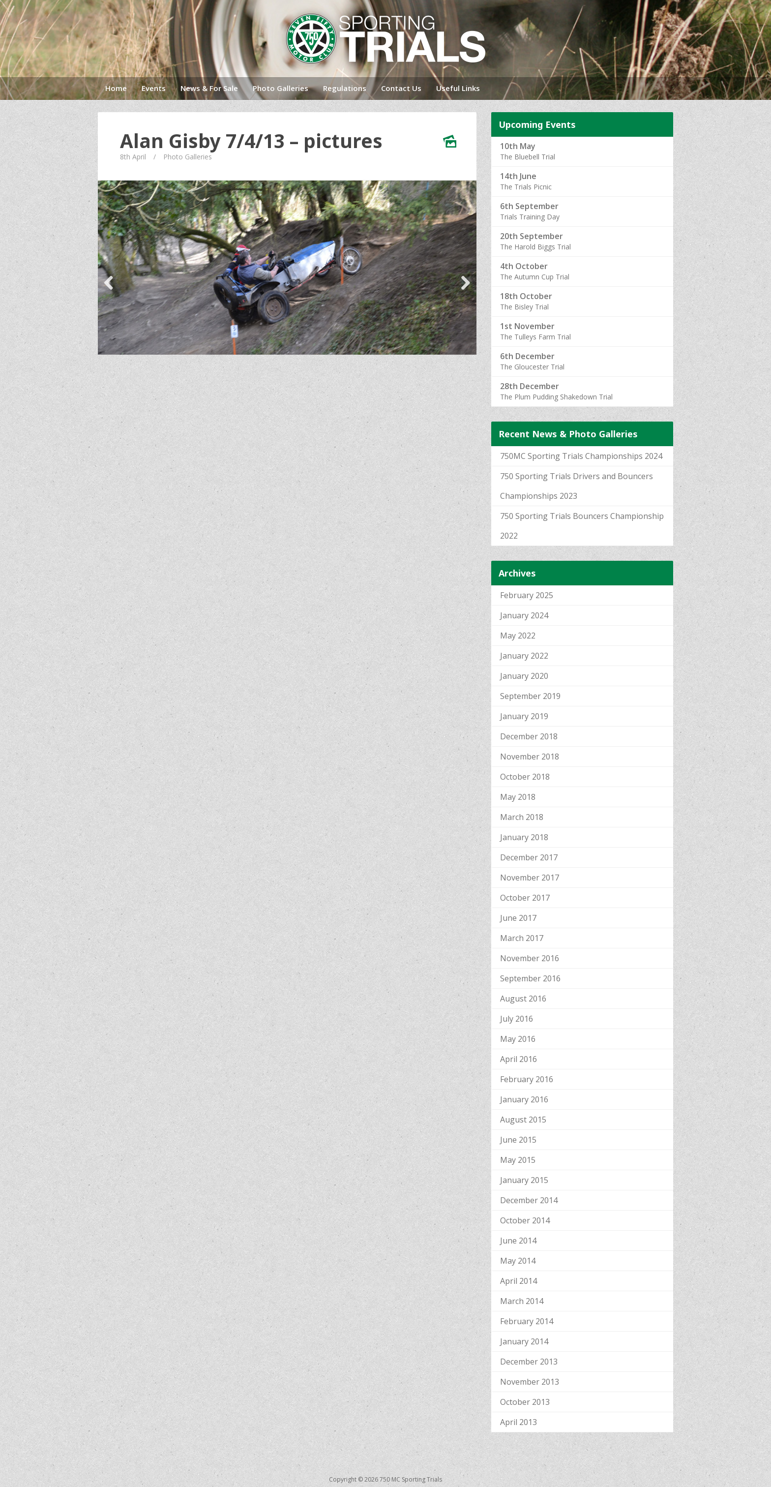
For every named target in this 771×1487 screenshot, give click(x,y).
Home (116, 88)
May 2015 (517, 1159)
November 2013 (529, 1381)
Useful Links (458, 88)
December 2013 (529, 1361)
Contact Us (401, 88)
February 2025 (526, 595)
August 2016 (523, 998)
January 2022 (524, 655)
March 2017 (521, 938)
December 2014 (529, 1200)
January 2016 (524, 1099)
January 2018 (524, 837)
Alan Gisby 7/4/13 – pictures (251, 140)
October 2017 (525, 897)
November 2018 (529, 756)
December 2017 (529, 857)
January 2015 (524, 1180)
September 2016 (530, 978)
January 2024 (524, 615)
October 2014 (525, 1220)
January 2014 (524, 1341)
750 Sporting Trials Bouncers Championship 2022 (582, 526)
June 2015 (518, 1139)
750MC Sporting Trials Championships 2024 (581, 456)
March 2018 (521, 817)
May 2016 (517, 1038)
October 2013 (525, 1401)
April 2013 (518, 1422)
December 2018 (529, 736)
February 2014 (526, 1321)
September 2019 (530, 696)
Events (154, 88)
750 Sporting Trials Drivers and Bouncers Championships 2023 (576, 486)
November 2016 (529, 958)
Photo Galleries (280, 88)
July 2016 (516, 1018)
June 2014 (518, 1240)
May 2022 (517, 635)
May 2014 (517, 1260)
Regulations (344, 88)
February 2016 (526, 1079)
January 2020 (524, 675)
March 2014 (521, 1301)
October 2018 (525, 776)
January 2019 (524, 716)
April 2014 (518, 1280)
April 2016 (518, 1059)
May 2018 (517, 796)
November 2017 (529, 877)
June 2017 (518, 917)
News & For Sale (209, 88)
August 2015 (523, 1119)
